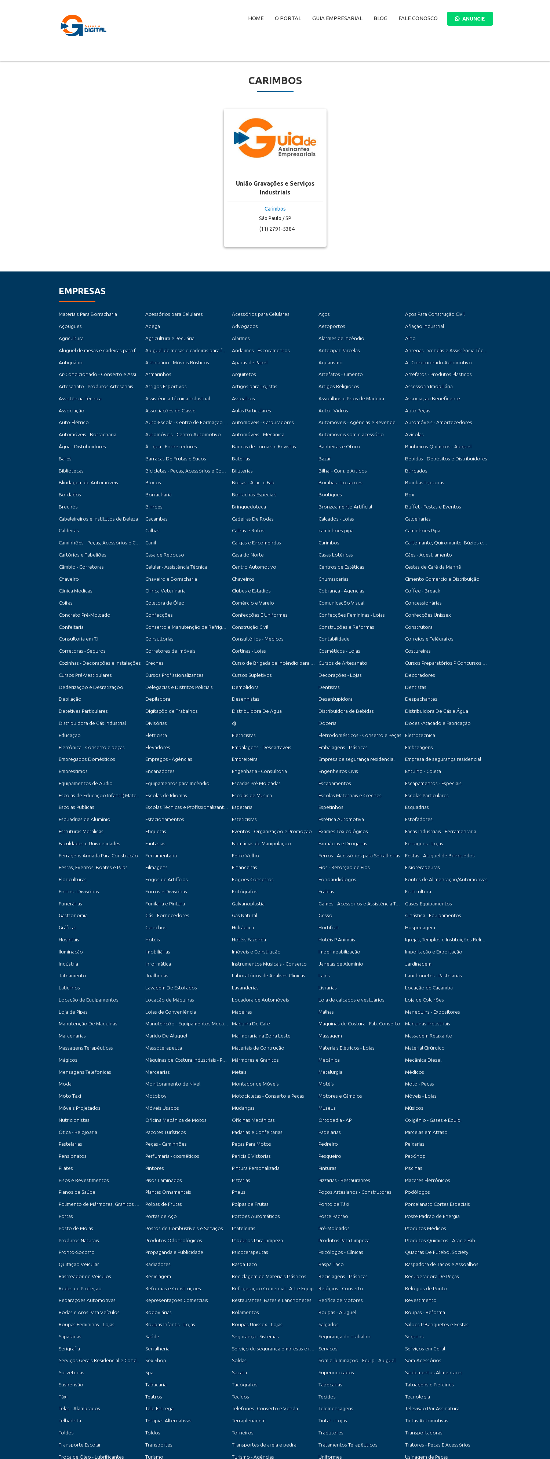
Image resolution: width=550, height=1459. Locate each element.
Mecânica (327, 1009)
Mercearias (156, 1021)
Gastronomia (72, 875)
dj (234, 695)
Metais (238, 1021)
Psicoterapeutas (248, 1189)
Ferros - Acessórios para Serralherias (355, 819)
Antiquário (70, 359)
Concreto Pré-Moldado (82, 594)
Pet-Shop (414, 1099)
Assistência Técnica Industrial (174, 392)
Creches (153, 639)
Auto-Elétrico (72, 415)
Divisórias (155, 695)
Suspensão (69, 1312)
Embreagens (417, 718)
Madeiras (241, 965)
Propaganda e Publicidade (171, 1189)
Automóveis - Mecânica (255, 426)
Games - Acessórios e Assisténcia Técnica (359, 863)
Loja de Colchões (422, 953)
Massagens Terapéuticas (83, 998)
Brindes (153, 493)
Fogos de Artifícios (164, 841)
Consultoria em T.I (77, 616)
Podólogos (416, 1133)
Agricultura (70, 336)
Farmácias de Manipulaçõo (258, 808)
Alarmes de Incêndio (339, 336)
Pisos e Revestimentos (82, 1122)
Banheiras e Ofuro (337, 437)
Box (409, 482)
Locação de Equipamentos (86, 953)
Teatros (153, 1324)
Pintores (154, 1111)
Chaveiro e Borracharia (168, 560)
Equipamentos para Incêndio (174, 751)
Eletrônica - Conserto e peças (89, 718)
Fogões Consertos (250, 841)
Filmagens (155, 830)
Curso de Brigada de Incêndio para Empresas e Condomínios (294, 639)
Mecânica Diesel (421, 1009)
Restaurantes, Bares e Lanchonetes (267, 1234)
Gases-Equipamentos (426, 863)
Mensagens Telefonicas (82, 1021)
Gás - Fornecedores (165, 875)
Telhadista (69, 1346)
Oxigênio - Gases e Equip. (430, 1066)
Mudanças (242, 1055)
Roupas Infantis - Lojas (167, 1256)
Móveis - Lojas (419, 1043)
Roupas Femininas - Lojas (84, 1256)
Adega (152, 325)
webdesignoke (333, 1414)
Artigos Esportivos (164, 381)
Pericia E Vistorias (249, 1099)
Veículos (240, 1391)
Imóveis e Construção (254, 909)
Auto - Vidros (331, 403)
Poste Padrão (332, 1155)
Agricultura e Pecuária (167, 336)
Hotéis (152, 897)
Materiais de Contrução (256, 998)
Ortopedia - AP (333, 1066)
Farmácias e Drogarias (340, 808)
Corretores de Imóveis (168, 628)
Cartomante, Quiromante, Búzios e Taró (446, 527)
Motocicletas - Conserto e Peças (264, 1043)
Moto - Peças (418, 1032)
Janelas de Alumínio (338, 920)
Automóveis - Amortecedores (435, 415)
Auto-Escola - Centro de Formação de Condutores (196, 415)
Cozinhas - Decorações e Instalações (95, 639)
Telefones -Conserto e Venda (261, 1335)
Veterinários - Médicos (81, 1402)
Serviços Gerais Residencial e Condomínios (102, 1290)
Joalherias (155, 931)
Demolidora (244, 662)
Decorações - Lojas (337, 650)
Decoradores (418, 650)
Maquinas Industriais (425, 976)
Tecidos (240, 1324)
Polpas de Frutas (162, 1144)
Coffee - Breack (421, 572)
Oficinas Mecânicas (251, 1066)
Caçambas (155, 504)
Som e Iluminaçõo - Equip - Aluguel (353, 1290)
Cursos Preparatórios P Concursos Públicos (449, 639)
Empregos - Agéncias (166, 729)
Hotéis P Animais (335, 897)
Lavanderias (244, 942)
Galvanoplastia (246, 863)
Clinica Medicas (74, 572)
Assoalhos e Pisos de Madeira (348, 392)
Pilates (65, 1111)
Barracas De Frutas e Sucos (172, 448)
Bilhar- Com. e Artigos (340, 459)
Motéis (325, 1032)
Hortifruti (328, 886)
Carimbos (328, 527)
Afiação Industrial (422, 325)
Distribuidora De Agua (254, 684)
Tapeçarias (329, 1312)
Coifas (65, 583)
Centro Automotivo (252, 549)
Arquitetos (243, 370)
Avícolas (413, 426)
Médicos (413, 1021)
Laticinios (68, 942)
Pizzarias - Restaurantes (341, 1122)
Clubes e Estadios (249, 572)
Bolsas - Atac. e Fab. (251, 471)
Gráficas (67, 886)
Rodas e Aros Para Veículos (86, 1245)
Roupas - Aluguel (335, 1245)
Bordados (69, 482)
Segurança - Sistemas (253, 1268)
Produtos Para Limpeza (255, 1178)
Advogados (243, 325)
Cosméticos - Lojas (337, 628)
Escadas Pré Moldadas (254, 751)
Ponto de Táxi (332, 1144)
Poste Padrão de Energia (430, 1155)
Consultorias (158, 616)
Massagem (328, 987)
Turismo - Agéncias (251, 1380)
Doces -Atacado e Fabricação (434, 695)
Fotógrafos (243, 852)
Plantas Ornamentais (166, 1133)
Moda (64, 1032)
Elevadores (156, 718)
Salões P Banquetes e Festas (433, 1256)
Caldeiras (68, 516)
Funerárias (69, 863)
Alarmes (240, 336)
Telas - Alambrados (77, 1335)
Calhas (151, 516)
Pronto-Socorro (75, 1189)
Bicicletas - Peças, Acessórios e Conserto (186, 459)
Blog (380, 18)
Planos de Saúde (75, 1133)
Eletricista (155, 706)
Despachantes (419, 673)
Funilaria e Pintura (163, 863)
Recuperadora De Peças (429, 1212)
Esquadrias (416, 774)
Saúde (151, 1268)
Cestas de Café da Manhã (430, 549)
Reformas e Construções (170, 1223)
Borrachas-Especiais (252, 482)
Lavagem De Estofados (168, 942)
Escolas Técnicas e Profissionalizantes (182, 774)
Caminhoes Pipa (421, 516)
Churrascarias (332, 560)
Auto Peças (416, 403)
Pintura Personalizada (254, 1111)
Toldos (66, 1358)
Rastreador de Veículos (82, 1212)
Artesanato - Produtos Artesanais (92, 381)
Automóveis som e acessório (348, 426)
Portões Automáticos (254, 1155)
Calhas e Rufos (247, 516)
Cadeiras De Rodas (251, 504)
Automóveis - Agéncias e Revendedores (359, 415)
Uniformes (329, 1380)
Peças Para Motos (249, 1088)
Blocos (152, 471)
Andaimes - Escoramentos (258, 347)
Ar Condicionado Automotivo (436, 359)
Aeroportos (330, 325)
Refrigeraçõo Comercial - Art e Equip (270, 1223)
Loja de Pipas (72, 965)
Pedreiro (327, 1088)
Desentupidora (333, 673)
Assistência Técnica (78, 392)
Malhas (325, 965)
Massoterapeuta (161, 998)
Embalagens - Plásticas (340, 718)
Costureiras (417, 628)
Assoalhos (242, 392)
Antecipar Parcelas (337, 347)
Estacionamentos (163, 785)
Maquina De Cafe (249, 976)
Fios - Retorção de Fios (341, 830)
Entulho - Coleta (421, 740)
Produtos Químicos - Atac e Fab (437, 1178)
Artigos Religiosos (337, 381)
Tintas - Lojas (331, 1346)
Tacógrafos (243, 1312)
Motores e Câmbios (338, 1043)
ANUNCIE (470, 19)
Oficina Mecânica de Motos (172, 1066)
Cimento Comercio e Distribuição (439, 560)
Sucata (238, 1301)
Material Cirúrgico (423, 998)
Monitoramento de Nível (170, 1032)
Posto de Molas (74, 1167)
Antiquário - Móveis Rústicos (174, 359)
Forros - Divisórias (77, 852)
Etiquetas (155, 796)
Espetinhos (329, 774)
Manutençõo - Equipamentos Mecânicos (186, 976)
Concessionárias (421, 583)
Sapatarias (69, 1268)
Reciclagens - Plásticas (340, 1212)
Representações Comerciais (173, 1234)
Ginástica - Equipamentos (430, 875)
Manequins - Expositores (430, 965)
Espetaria (241, 774)
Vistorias (413, 1402)
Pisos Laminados (162, 1122)
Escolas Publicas (75, 774)
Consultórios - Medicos (255, 616)
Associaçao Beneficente (429, 392)
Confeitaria (70, 605)
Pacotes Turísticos (163, 1077)
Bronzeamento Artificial (342, 493)
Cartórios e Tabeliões (80, 538)
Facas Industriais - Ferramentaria (437, 796)
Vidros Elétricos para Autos (259, 1402)
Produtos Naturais (77, 1178)
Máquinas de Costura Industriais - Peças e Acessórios (198, 1009)
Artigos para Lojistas (252, 381)
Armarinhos (157, 370)
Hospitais (68, 897)
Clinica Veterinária (163, 572)
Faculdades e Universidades (87, 808)
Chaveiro (68, 560)
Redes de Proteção (78, 1223)
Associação (70, 403)
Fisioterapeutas (420, 830)
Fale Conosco (418, 18)
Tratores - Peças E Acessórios (434, 1369)
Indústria (68, 920)
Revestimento (419, 1234)
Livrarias (326, 942)
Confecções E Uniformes (257, 594)
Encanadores (158, 740)
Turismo (153, 1380)
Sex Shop (154, 1290)
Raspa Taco (243, 1200)
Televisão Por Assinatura (429, 1335)
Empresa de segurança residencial (352, 729)
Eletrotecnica (419, 706)
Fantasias (154, 808)
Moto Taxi (69, 1043)
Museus (326, 1055)
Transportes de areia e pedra (261, 1369)
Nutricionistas (73, 1066)
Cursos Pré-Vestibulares (82, 650)
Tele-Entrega (158, 1335)
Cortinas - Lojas (247, 628)
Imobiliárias (156, 909)
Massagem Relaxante (426, 987)
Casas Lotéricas (333, 538)
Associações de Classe (167, 403)
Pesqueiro (328, 1099)
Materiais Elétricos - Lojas (343, 998)
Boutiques (329, 482)
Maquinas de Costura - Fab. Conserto (355, 976)
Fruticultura (417, 852)
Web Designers (247, 1414)
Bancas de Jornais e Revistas (260, 437)
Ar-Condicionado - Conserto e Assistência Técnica (109, 370)
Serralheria (156, 1279)
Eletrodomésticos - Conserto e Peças (356, 706)
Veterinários (417, 1391)
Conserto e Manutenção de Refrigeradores (189, 605)
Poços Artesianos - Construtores (351, 1133)
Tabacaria (154, 1312)
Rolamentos (244, 1245)
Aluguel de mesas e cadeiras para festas (99, 347)
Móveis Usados (160, 1055)
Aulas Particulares (249, 403)
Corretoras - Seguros (80, 628)
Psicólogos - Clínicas (338, 1189)
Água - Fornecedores (168, 437)
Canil (150, 527)
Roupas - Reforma (423, 1245)
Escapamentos (333, 751)
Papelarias (328, 1077)
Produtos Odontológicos (171, 1178)
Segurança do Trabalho (341, 1268)
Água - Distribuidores (80, 437)
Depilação (69, 673)
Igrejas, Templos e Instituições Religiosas (446, 897)
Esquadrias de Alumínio (83, 785)
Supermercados (334, 1301)
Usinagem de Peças (424, 1380)
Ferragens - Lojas (422, 808)
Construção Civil (248, 605)
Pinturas (326, 1111)
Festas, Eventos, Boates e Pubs (90, 830)
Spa (148, 1301)
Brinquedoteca (247, 493)
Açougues (69, 325)
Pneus (238, 1133)
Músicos (413, 1055)
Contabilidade (332, 616)
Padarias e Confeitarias (255, 1077)
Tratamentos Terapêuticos (345, 1369)
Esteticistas (243, 785)
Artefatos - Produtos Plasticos (435, 370)
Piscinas (412, 1111)
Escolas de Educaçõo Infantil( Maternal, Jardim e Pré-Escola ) (120, 762)
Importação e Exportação (431, 909)
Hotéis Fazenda (247, 897)
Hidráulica (242, 886)
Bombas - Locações (337, 471)
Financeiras (243, 830)
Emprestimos (72, 740)
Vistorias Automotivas (81, 1414)
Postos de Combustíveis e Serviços (180, 1167)
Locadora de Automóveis (258, 953)
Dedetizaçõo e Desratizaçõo (88, 662)
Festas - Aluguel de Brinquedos (436, 819)
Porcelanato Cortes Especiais (434, 1144)
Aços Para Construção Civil (432, 313)
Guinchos (154, 886)
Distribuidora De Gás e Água (434, 684)
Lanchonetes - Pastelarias (430, 931)
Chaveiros (242, 560)
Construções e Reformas (343, 605)
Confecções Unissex (425, 594)
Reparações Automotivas (84, 1234)
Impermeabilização (337, 909)
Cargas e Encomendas (254, 527)
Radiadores (157, 1200)
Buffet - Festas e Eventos (430, 493)
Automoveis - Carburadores (260, 415)
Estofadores (417, 785)
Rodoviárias (157, 1245)
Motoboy (154, 1043)
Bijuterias (241, 459)
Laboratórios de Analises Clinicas (265, 931)
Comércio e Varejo (251, 583)
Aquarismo (329, 359)
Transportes (157, 1369)
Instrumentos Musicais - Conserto (266, 920)
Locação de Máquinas (167, 953)
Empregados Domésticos (84, 729)
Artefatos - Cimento (339, 370)
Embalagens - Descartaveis (258, 718)
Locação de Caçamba (426, 942)
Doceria (326, 695)
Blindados (415, 459)
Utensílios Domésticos (81, 1391)
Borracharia (157, 482)
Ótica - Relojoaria (76, 1077)
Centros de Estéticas (339, 549)
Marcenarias (71, 987)
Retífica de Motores (338, 1234)
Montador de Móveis (253, 1032)
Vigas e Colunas (334, 1402)
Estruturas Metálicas (79, 796)
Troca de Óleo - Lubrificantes (88, 1380)
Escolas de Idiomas (164, 762)
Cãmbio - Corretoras (80, 549)
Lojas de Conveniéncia (168, 965)
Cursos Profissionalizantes (171, 650)
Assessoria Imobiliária (426, 381)
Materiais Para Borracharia (85, 313)
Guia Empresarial (337, 18)
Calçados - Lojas (334, 504)
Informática (157, 920)
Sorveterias (70, 1301)
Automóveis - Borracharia (85, 426)
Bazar (323, 448)
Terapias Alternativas (166, 1346)
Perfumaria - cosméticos (170, 1099)
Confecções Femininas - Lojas (348, 594)
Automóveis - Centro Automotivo (180, 426)
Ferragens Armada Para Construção (95, 819)
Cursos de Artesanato (340, 639)
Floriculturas (71, 841)
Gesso (324, 875)
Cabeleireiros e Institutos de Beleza (95, 504)
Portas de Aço (159, 1155)
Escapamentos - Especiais (430, 751)
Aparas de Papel (248, 359)
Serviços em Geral (423, 1279)
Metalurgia (329, 1021)
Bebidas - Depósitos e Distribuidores (442, 448)
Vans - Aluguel (159, 1391)
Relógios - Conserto (338, 1223)
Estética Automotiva (339, 785)
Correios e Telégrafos (427, 616)
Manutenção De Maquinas (85, 976)
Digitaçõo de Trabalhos (169, 684)
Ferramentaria (159, 819)
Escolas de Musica (250, 762)
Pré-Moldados (332, 1167)
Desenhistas (244, 673)
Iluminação (70, 909)
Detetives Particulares (81, 684)
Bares (64, 448)
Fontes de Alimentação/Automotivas (442, 841)
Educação (69, 706)
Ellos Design (479, 1448)
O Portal (288, 18)
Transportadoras (422, 1358)
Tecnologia (416, 1324)
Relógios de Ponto (424, 1223)
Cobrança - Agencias (338, 572)
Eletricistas (243, 706)
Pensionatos (71, 1099)
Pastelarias (69, 1088)
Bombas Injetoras (423, 471)
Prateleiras (243, 1167)
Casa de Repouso (163, 538)
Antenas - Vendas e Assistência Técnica (443, 347)
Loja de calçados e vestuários (348, 953)
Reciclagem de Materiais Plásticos (266, 1212)
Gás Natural (243, 875)
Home (256, 18)
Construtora (417, 605)
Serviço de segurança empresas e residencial (277, 1279)
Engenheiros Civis (336, 740)
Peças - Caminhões (164, 1088)
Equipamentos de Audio (84, 751)
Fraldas (325, 852)
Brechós (67, 493)
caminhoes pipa (334, 516)
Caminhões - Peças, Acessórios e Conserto (102, 527)
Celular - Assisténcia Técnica (173, 549)
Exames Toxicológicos (340, 796)
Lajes (323, 931)
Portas (65, 1155)
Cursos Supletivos (250, 650)
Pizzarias (240, 1122)
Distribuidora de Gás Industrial (90, 695)
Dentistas (328, 662)
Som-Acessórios (421, 1290)
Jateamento (71, 931)
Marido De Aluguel (164, 987)
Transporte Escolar (78, 1369)
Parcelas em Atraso (424, 1077)
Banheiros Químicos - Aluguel (435, 437)
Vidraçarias (156, 1402)
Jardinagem (417, 920)
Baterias (240, 448)
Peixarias (414, 1088)
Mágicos (67, 1009)
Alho (410, 336)
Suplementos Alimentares (431, 1301)
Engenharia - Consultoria (257, 740)
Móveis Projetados (78, 1055)
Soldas (238, 1290)
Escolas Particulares (425, 762)
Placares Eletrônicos (425, 1122)
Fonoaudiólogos (335, 841)
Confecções (157, 594)
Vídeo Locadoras (162, 1414)
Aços (323, 313)
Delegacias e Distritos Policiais (176, 662)
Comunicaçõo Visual (339, 583)
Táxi (63, 1324)
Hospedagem (418, 886)
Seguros (413, 1268)
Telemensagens (334, 1335)
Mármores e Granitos (253, 1009)
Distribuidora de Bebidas (343, 684)
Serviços (326, 1279)
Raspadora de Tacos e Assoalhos (438, 1200)
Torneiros (242, 1358)
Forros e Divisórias (164, 852)
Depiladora (156, 673)
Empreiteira (244, 729)
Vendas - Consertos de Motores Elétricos (360, 1391)
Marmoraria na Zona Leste (258, 987)
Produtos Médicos (424, 1167)
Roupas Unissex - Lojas (254, 1256)
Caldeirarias (417, 504)
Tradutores (330, 1358)
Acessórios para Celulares (171, 313)
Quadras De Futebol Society (433, 1189)
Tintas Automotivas (425, 1346)
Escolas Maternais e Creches (346, 762)
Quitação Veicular (77, 1200)
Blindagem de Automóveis (86, 471)
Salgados (327, 1256)
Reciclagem (157, 1212)
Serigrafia (68, 1279)
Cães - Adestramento (426, 538)
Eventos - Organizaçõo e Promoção (268, 796)
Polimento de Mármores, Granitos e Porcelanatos (109, 1144)
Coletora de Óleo (163, 583)
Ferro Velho (244, 819)
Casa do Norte (247, 538)
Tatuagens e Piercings (427, 1312)
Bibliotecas (70, 459)
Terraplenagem (247, 1346)
